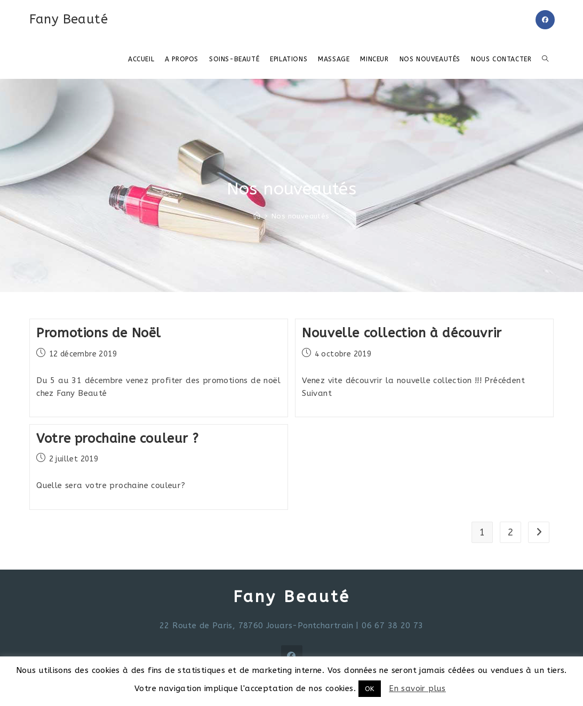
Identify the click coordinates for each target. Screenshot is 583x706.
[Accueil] (256, 216)
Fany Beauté (68, 19)
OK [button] (369, 689)
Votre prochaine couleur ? (117, 438)
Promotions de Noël (98, 333)
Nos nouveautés (300, 216)
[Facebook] (291, 656)
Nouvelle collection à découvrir (402, 333)
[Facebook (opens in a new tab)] (545, 19)
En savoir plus (417, 688)
